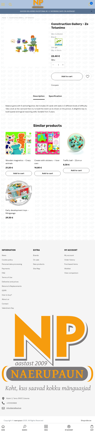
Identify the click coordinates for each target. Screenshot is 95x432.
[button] (24, 428)
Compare (55, 85)
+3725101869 (11, 403)
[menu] (3, 4)
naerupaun (18, 420)
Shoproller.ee (86, 420)
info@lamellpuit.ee (13, 408)
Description (39, 96)
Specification (55, 96)
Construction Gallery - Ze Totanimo (21, 18)
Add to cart (66, 76)
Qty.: (53, 60)
